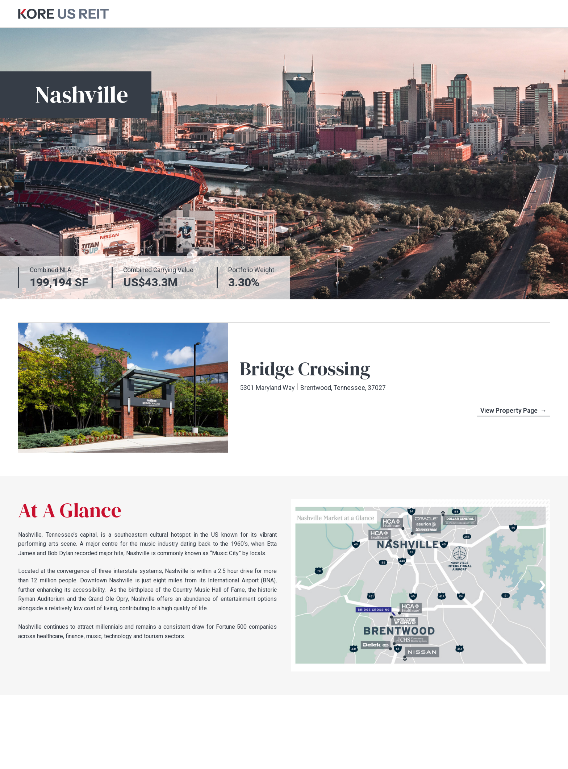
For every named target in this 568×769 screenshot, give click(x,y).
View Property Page (513, 411)
